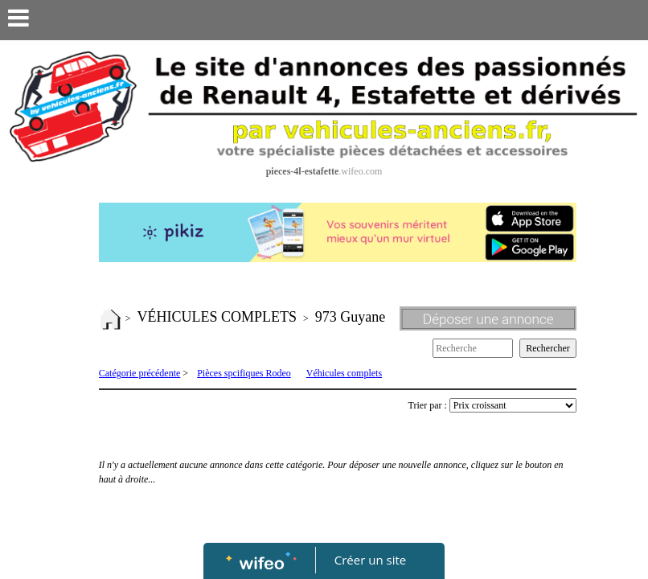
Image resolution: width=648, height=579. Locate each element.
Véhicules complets (344, 373)
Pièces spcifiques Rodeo (244, 373)
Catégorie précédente (140, 373)
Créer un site (370, 560)
